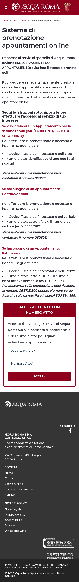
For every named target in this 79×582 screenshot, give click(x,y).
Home (5, 20)
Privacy (10, 525)
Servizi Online (19, 20)
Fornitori (10, 494)
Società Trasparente (19, 489)
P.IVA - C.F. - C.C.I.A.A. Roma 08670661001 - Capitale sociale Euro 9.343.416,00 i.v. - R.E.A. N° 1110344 (36, 566)
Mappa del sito (15, 514)
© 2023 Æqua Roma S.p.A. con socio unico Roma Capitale (34, 574)
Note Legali (13, 509)
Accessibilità (13, 520)
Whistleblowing (15, 531)
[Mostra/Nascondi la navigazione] (6, 6)
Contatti (10, 478)
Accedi (40, 376)
